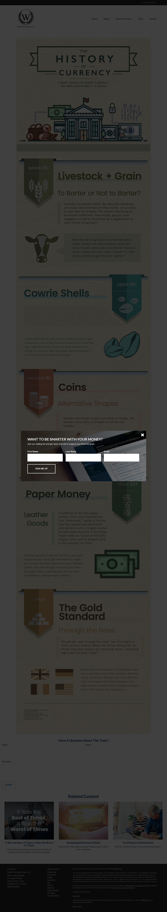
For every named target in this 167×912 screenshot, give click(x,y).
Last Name (71, 451)
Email (106, 451)
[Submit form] (41, 468)
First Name (32, 451)
